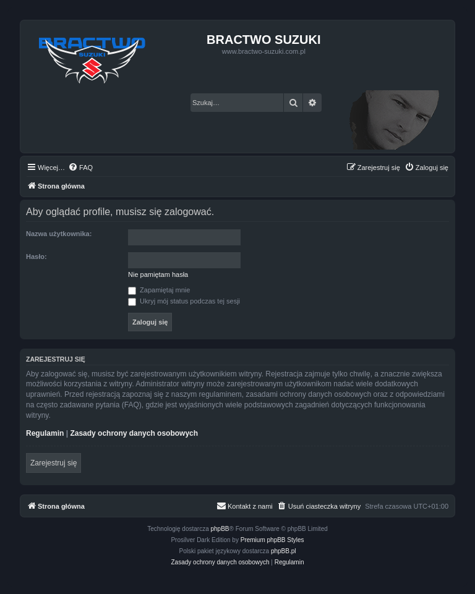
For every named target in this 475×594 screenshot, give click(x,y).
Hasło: (36, 256)
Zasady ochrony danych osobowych (134, 433)
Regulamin (45, 433)
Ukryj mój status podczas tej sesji (184, 301)
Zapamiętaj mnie (159, 290)
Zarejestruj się (53, 463)
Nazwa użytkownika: (59, 233)
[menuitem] (80, 167)
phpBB (220, 528)
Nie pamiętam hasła (158, 274)
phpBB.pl (283, 551)
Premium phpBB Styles (272, 540)
